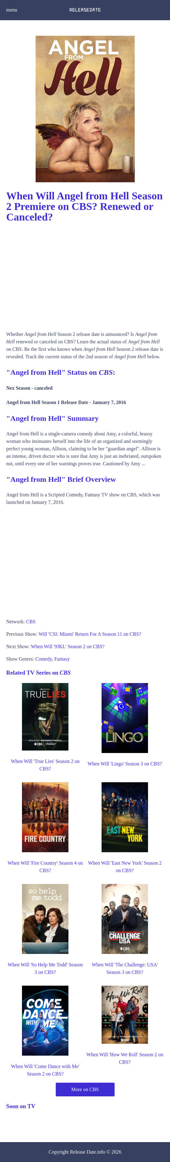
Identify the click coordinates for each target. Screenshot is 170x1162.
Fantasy (62, 659)
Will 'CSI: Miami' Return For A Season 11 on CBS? (90, 634)
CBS (30, 621)
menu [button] (11, 9)
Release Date (83, 1152)
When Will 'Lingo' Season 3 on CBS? (125, 763)
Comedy (43, 659)
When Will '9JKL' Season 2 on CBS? (68, 646)
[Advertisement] (85, 274)
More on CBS (85, 1089)
